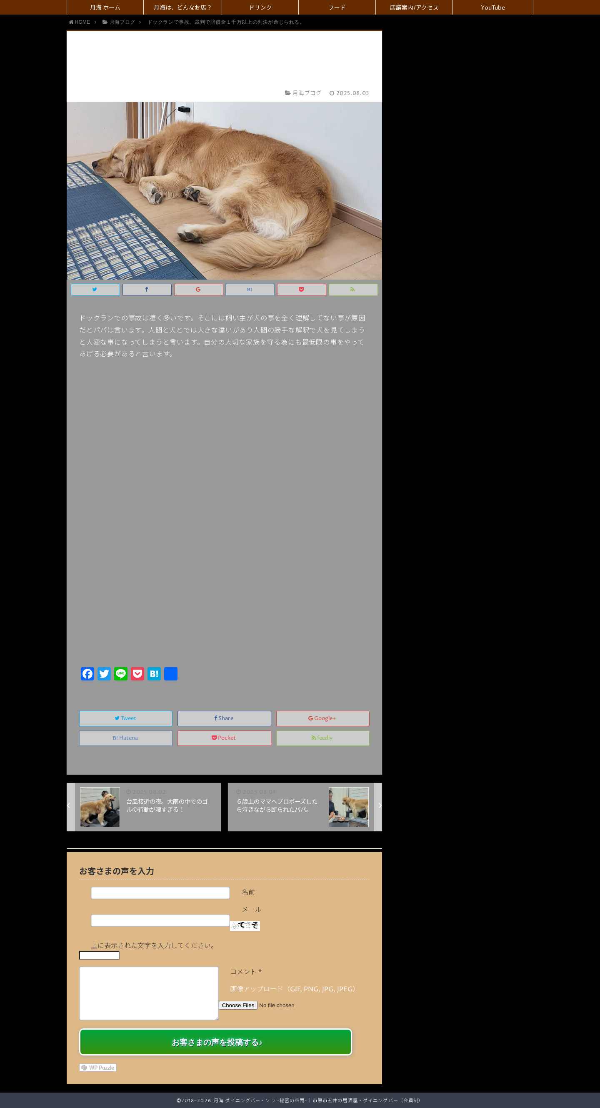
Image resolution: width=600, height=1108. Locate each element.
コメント (246, 972)
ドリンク (260, 8)
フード (337, 8)
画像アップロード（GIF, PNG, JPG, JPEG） (294, 989)
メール (252, 909)
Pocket (224, 738)
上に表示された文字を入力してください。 (154, 945)
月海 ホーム (105, 8)
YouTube (493, 8)
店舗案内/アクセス (414, 8)
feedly (323, 738)
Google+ (322, 718)
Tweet (126, 718)
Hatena (125, 738)
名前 (248, 892)
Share (224, 718)
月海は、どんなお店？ (183, 8)
